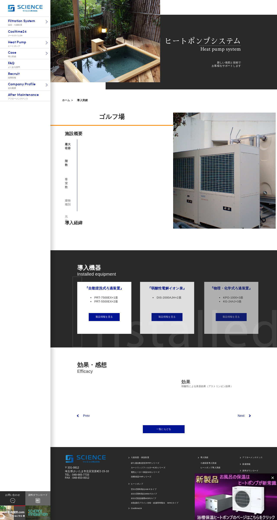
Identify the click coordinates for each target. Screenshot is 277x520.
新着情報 (246, 464)
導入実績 (82, 100)
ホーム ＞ (68, 100)
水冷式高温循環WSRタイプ (143, 498)
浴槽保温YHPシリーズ (141, 477)
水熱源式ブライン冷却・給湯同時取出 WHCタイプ (154, 503)
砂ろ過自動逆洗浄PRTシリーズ (145, 463)
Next (241, 415)
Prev (86, 415)
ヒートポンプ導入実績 (210, 468)
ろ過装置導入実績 (208, 463)
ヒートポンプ (137, 484)
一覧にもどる (163, 429)
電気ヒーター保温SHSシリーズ (145, 472)
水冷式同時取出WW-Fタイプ (144, 494)
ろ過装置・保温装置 (140, 457)
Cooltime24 (136, 508)
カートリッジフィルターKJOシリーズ (148, 468)
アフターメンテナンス (252, 457)
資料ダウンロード (250, 471)
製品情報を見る (107, 316)
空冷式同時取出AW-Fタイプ (143, 489)
